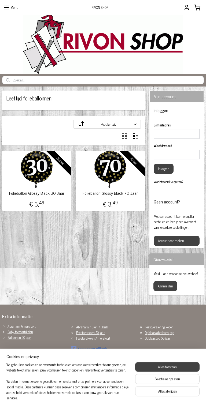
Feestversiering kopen (159, 327)
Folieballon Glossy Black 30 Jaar (36, 193)
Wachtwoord (163, 145)
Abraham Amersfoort (22, 326)
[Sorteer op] (107, 124)
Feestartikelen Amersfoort (93, 338)
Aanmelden (165, 286)
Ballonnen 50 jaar (19, 337)
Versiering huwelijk (20, 370)
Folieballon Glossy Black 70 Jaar (110, 193)
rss (97, 391)
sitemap (89, 391)
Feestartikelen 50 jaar (90, 332)
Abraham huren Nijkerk (92, 327)
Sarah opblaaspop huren (24, 359)
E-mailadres (162, 125)
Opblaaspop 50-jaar (157, 338)
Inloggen (163, 168)
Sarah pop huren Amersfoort (26, 365)
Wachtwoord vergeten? (168, 182)
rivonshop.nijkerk (89, 349)
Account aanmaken (171, 240)
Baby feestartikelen (20, 332)
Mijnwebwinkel (148, 391)
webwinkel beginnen (112, 391)
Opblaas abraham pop (159, 332)
